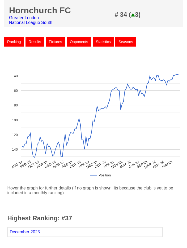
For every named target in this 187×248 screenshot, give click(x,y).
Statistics (103, 42)
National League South (30, 22)
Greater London (24, 17)
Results (35, 42)
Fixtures (55, 42)
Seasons (125, 42)
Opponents (79, 42)
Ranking (14, 42)
